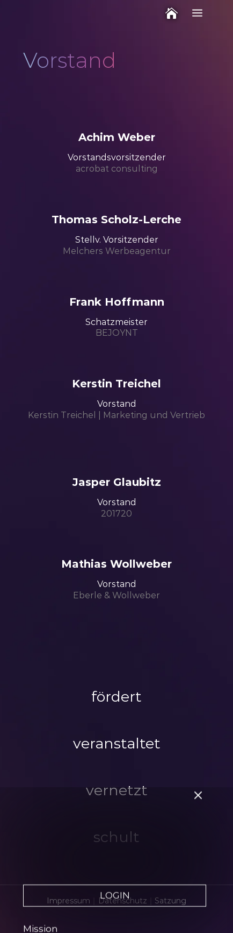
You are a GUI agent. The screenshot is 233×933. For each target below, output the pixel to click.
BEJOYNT (117, 333)
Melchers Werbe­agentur (117, 251)
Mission (40, 832)
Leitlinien (45, 865)
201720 (116, 513)
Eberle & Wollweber (116, 595)
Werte (38, 849)
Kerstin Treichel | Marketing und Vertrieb (116, 415)
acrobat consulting (117, 169)
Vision (37, 882)
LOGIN (115, 799)
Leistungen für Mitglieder (83, 898)
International (54, 914)
